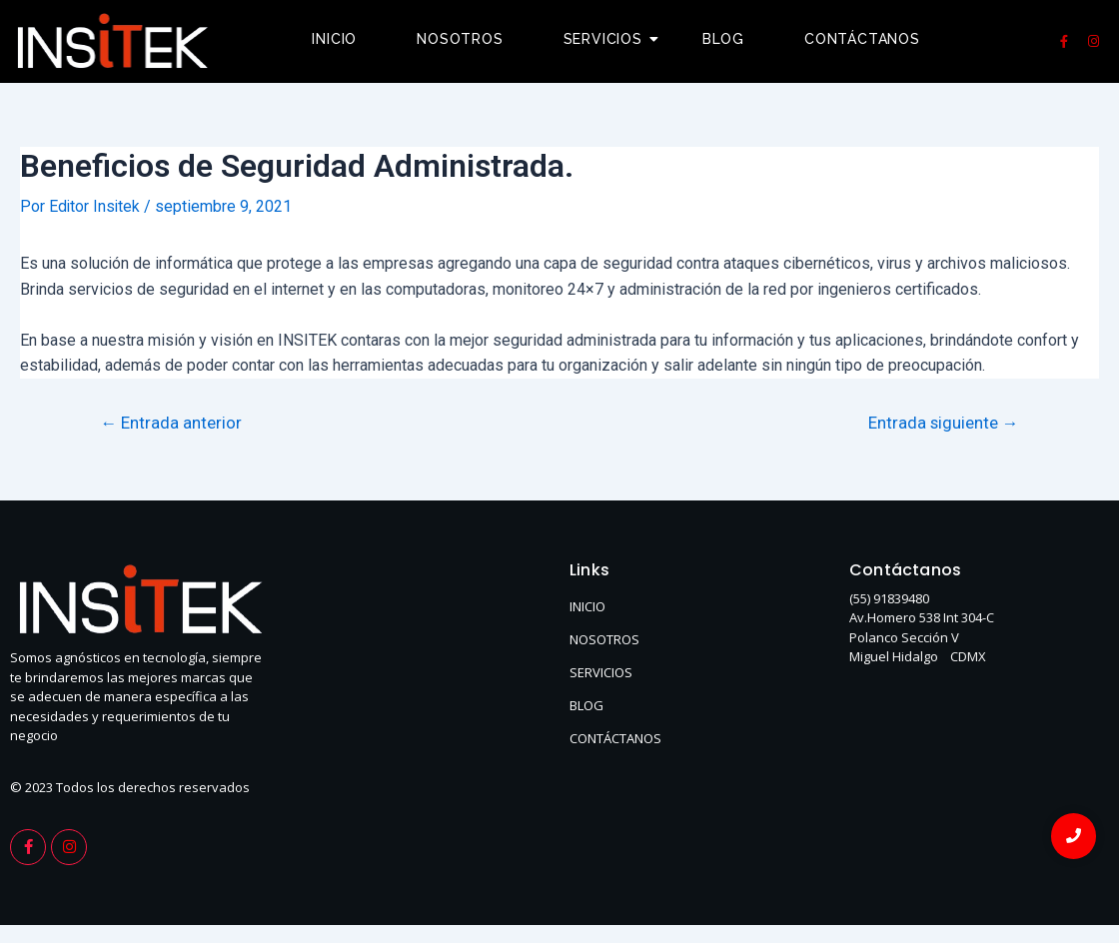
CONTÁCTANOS (615, 737)
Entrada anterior (172, 422)
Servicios (610, 39)
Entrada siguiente (942, 422)
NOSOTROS (604, 638)
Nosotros (460, 39)
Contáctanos (862, 39)
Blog (723, 39)
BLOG (586, 704)
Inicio (334, 39)
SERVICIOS (600, 671)
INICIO (587, 605)
